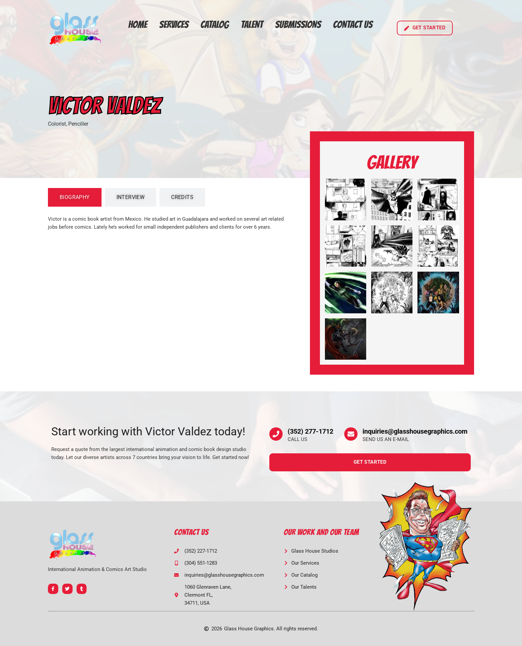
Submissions (298, 24)
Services (173, 24)
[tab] (75, 197)
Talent (252, 24)
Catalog (214, 24)
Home (137, 24)
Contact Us (353, 24)
